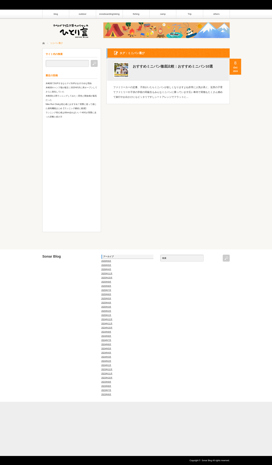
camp (163, 14)
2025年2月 (106, 311)
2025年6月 (106, 294)
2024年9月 (106, 332)
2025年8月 (106, 286)
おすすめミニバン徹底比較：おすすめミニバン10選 (173, 66)
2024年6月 (106, 344)
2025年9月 (106, 282)
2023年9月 (106, 382)
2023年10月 (106, 378)
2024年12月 (106, 319)
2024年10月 (106, 328)
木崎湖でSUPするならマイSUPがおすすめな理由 (69, 83)
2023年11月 (106, 373)
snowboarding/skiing (109, 14)
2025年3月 (106, 307)
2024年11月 (106, 323)
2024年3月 (106, 357)
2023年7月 (106, 390)
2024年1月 (106, 365)
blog (56, 14)
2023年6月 (106, 394)
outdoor (82, 14)
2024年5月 (106, 348)
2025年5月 (106, 298)
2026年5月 (106, 265)
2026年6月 (106, 261)
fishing (136, 14)
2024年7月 (106, 340)
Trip (190, 14)
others (216, 14)
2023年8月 (106, 386)
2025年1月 (106, 315)
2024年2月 (106, 361)
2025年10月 (106, 278)
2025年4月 (106, 303)
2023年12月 (106, 369)
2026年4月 (106, 269)
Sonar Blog (51, 256)
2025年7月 (106, 290)
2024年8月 (106, 336)
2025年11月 (106, 273)
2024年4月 (106, 353)
